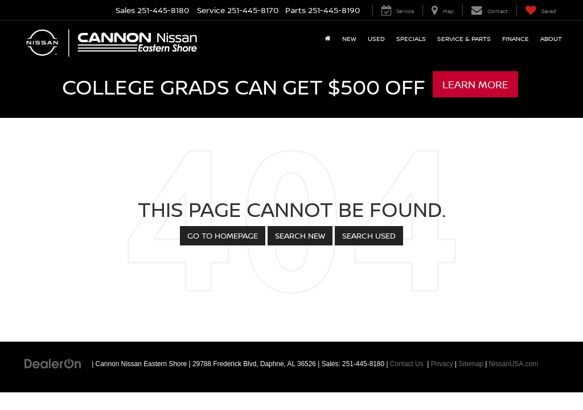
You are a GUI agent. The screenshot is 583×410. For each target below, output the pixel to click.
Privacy (442, 364)
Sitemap (470, 364)
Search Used (369, 235)
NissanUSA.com (514, 364)
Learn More (475, 84)
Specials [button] (411, 38)
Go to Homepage (222, 235)
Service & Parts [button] (464, 38)
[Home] (327, 38)
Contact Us (407, 364)
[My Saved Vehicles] (540, 10)
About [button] (551, 38)
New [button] (349, 38)
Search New (300, 235)
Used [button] (376, 38)
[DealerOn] (53, 363)
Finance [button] (515, 38)
